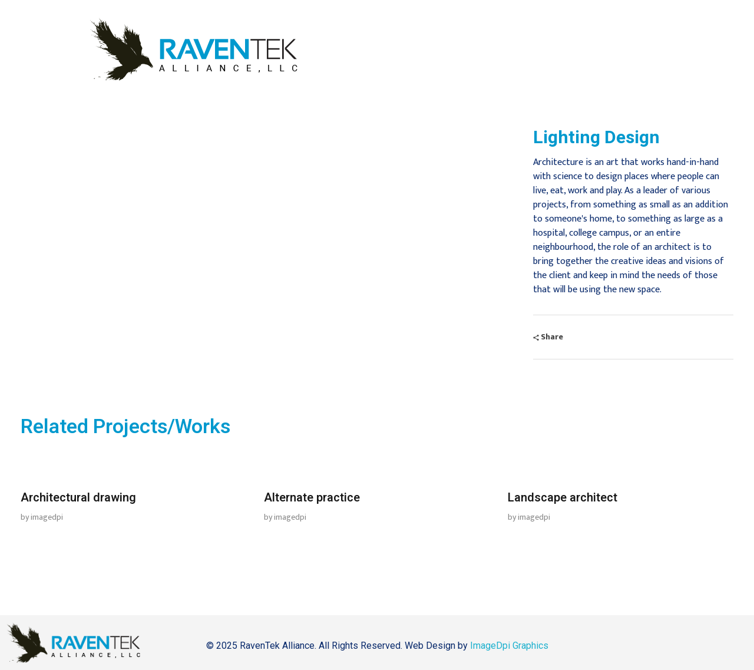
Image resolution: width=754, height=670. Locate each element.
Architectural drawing (78, 497)
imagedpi (47, 517)
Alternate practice (312, 497)
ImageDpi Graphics (509, 645)
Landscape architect (562, 497)
